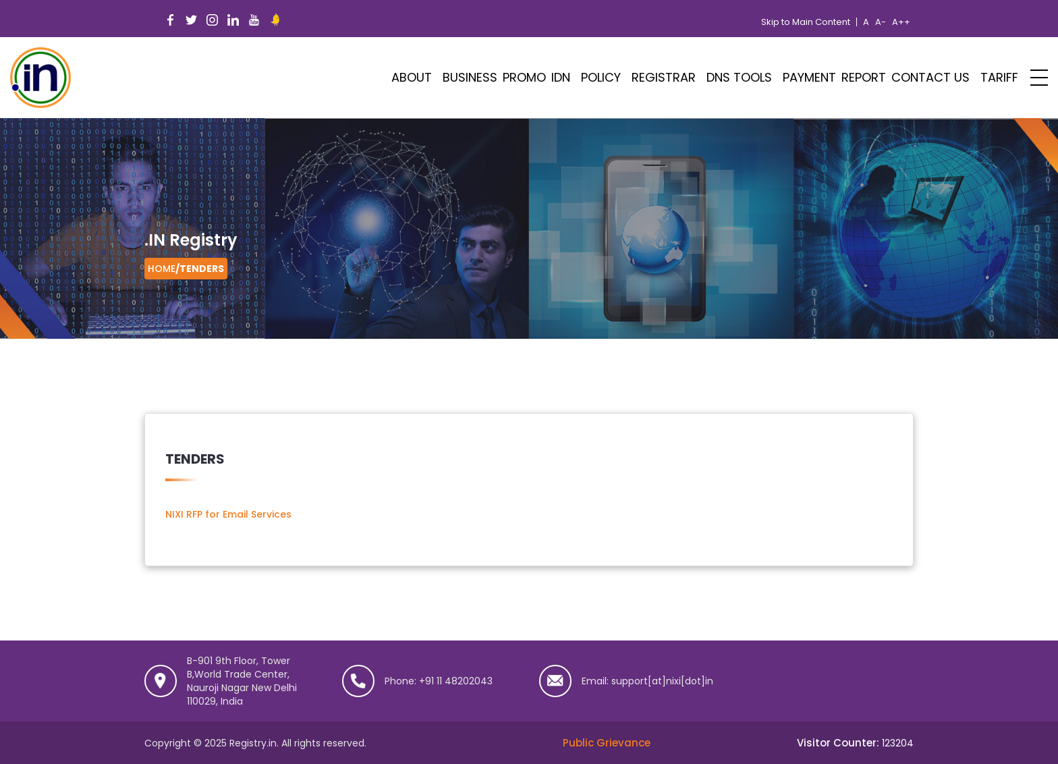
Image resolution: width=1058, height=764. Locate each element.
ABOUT (411, 77)
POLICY (601, 77)
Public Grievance (606, 743)
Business (470, 77)
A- (880, 22)
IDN (560, 77)
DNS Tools (739, 77)
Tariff (999, 77)
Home (161, 268)
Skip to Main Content (805, 22)
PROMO (524, 77)
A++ (901, 22)
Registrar (664, 77)
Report (863, 77)
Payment (809, 77)
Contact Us (930, 77)
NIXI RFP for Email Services (228, 514)
